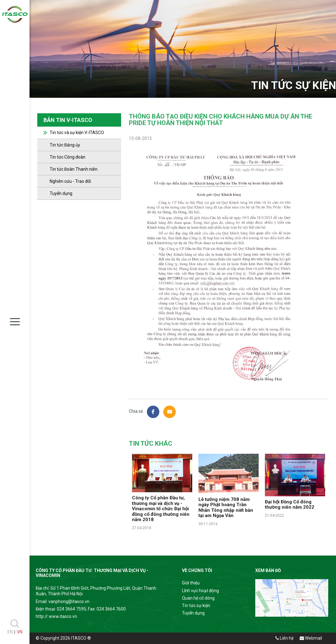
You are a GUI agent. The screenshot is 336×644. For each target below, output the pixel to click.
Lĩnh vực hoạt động (200, 590)
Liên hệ (284, 638)
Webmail (311, 638)
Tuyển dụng (61, 193)
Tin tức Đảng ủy (65, 144)
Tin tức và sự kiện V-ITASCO (77, 132)
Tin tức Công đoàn (67, 157)
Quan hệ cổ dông (198, 598)
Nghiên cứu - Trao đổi (70, 181)
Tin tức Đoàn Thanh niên (74, 169)
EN (10, 631)
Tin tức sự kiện (196, 605)
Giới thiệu (191, 582)
